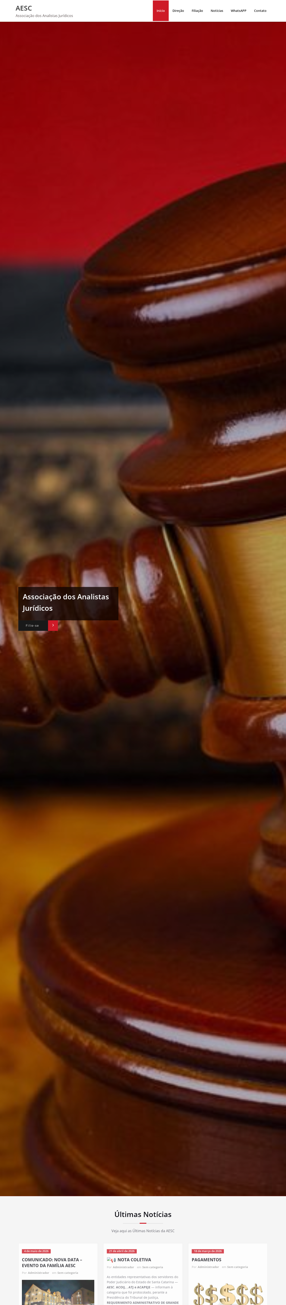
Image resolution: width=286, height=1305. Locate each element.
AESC (24, 8)
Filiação (197, 11)
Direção (178, 11)
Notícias (217, 11)
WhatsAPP (238, 11)
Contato (260, 11)
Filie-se (32, 625)
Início (161, 11)
